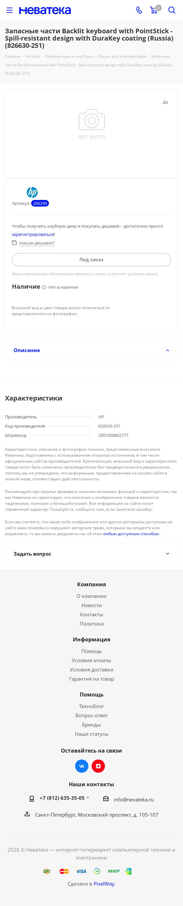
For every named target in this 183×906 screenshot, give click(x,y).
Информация (91, 639)
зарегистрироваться (33, 234)
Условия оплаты (91, 660)
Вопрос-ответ (91, 715)
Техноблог (91, 706)
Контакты (91, 614)
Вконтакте (81, 766)
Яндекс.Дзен (98, 766)
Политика (92, 623)
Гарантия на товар (91, 678)
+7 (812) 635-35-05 (62, 797)
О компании (91, 596)
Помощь (91, 651)
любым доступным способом (131, 533)
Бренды (91, 724)
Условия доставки (92, 669)
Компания (91, 584)
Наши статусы (92, 733)
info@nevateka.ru (134, 799)
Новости (91, 605)
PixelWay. (104, 883)
